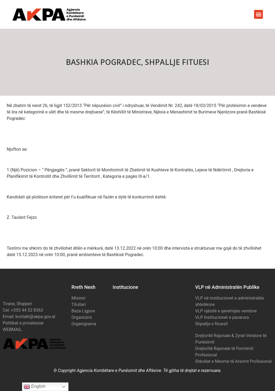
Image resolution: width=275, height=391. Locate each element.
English (34, 386)
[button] (258, 14)
